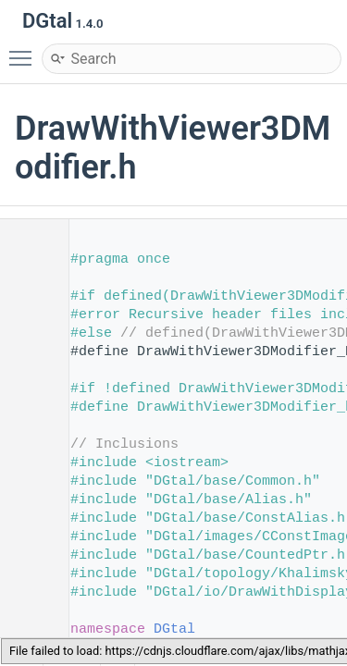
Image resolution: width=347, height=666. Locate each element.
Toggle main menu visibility (25, 50)
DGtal (174, 629)
